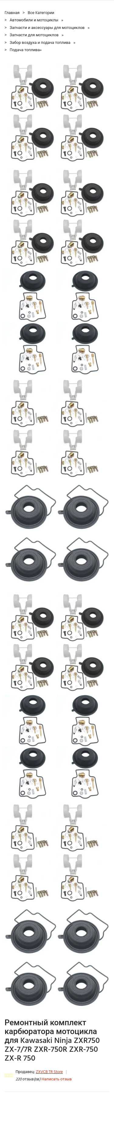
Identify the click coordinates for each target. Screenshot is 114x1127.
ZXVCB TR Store (49, 1072)
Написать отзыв (57, 1079)
